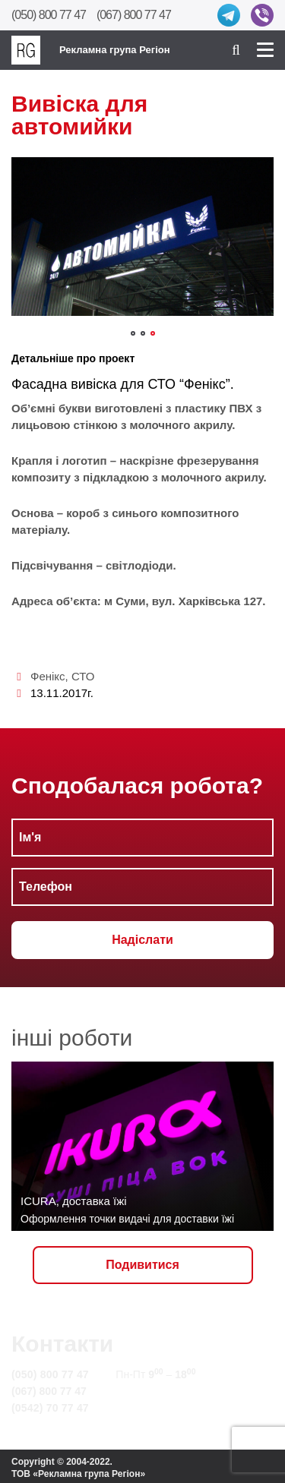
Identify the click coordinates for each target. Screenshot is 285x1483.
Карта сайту (147, 1408)
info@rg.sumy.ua (158, 1391)
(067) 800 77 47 (134, 14)
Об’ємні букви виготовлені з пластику (118, 408)
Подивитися (142, 1264)
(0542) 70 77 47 (50, 1408)
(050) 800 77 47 (48, 14)
